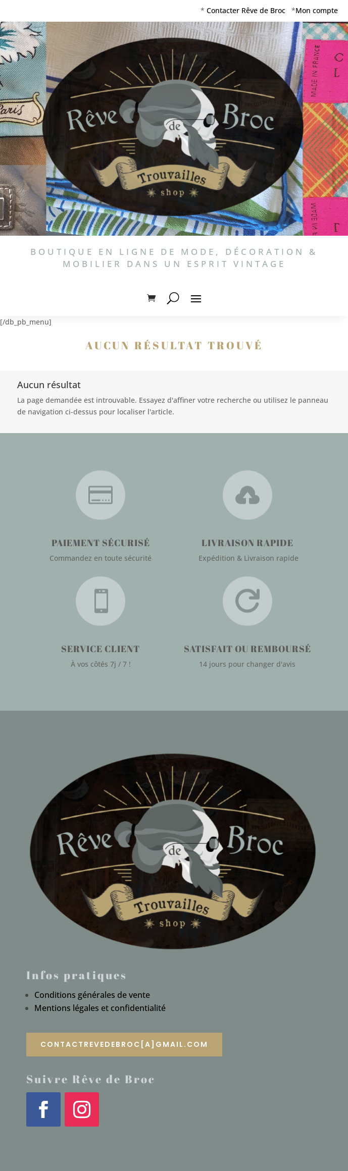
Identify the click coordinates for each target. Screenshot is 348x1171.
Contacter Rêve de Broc (246, 10)
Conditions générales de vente (92, 994)
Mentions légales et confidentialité (100, 1008)
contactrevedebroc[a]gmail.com (124, 1044)
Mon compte (316, 10)
